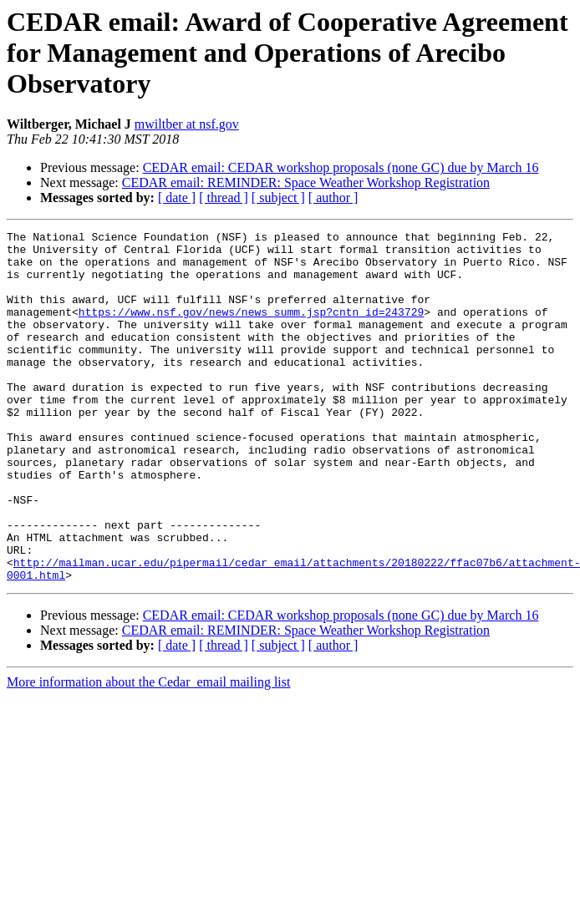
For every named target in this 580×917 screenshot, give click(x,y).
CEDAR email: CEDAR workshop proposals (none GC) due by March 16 (341, 167)
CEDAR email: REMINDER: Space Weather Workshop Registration (306, 182)
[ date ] (177, 197)
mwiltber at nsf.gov (187, 124)
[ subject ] (278, 197)
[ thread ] (223, 197)
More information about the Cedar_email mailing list (148, 752)
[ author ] (333, 197)
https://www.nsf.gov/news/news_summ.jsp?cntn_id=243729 (251, 329)
